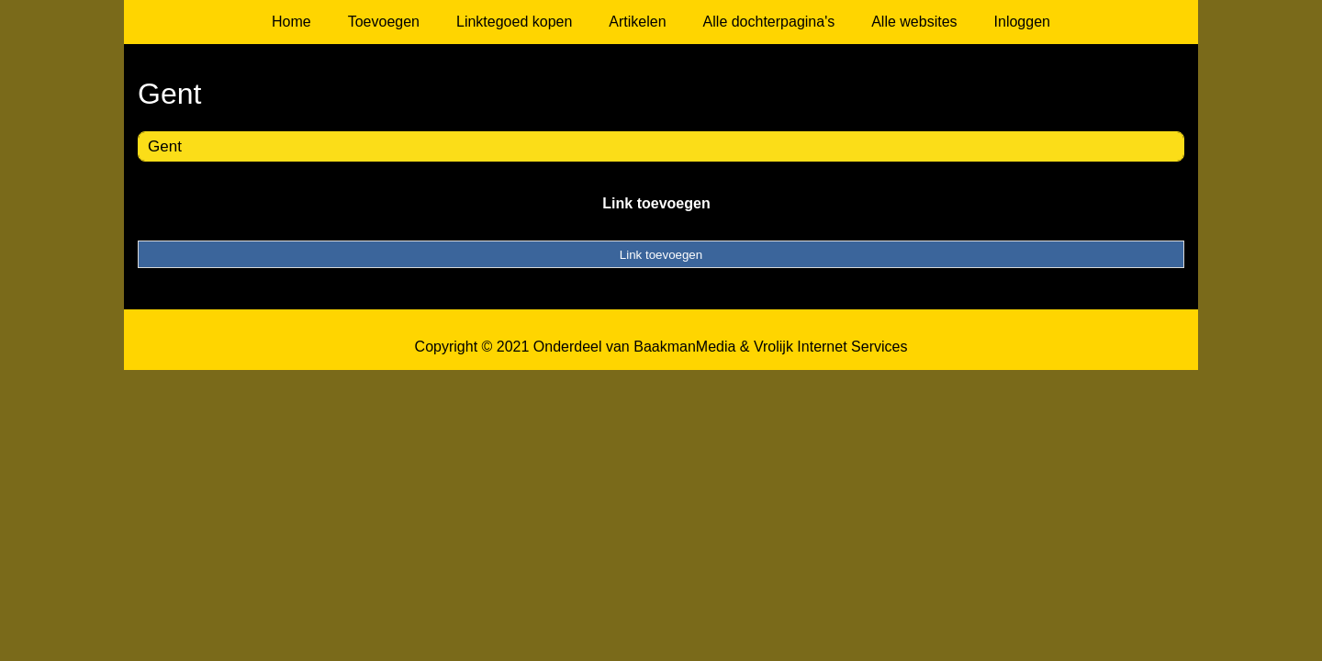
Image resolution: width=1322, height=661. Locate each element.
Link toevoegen (656, 203)
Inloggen (1022, 21)
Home (291, 21)
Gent (165, 146)
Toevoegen (384, 21)
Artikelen (637, 21)
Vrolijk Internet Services (830, 346)
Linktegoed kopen (514, 21)
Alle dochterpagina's (769, 21)
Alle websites (914, 21)
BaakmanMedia (684, 346)
